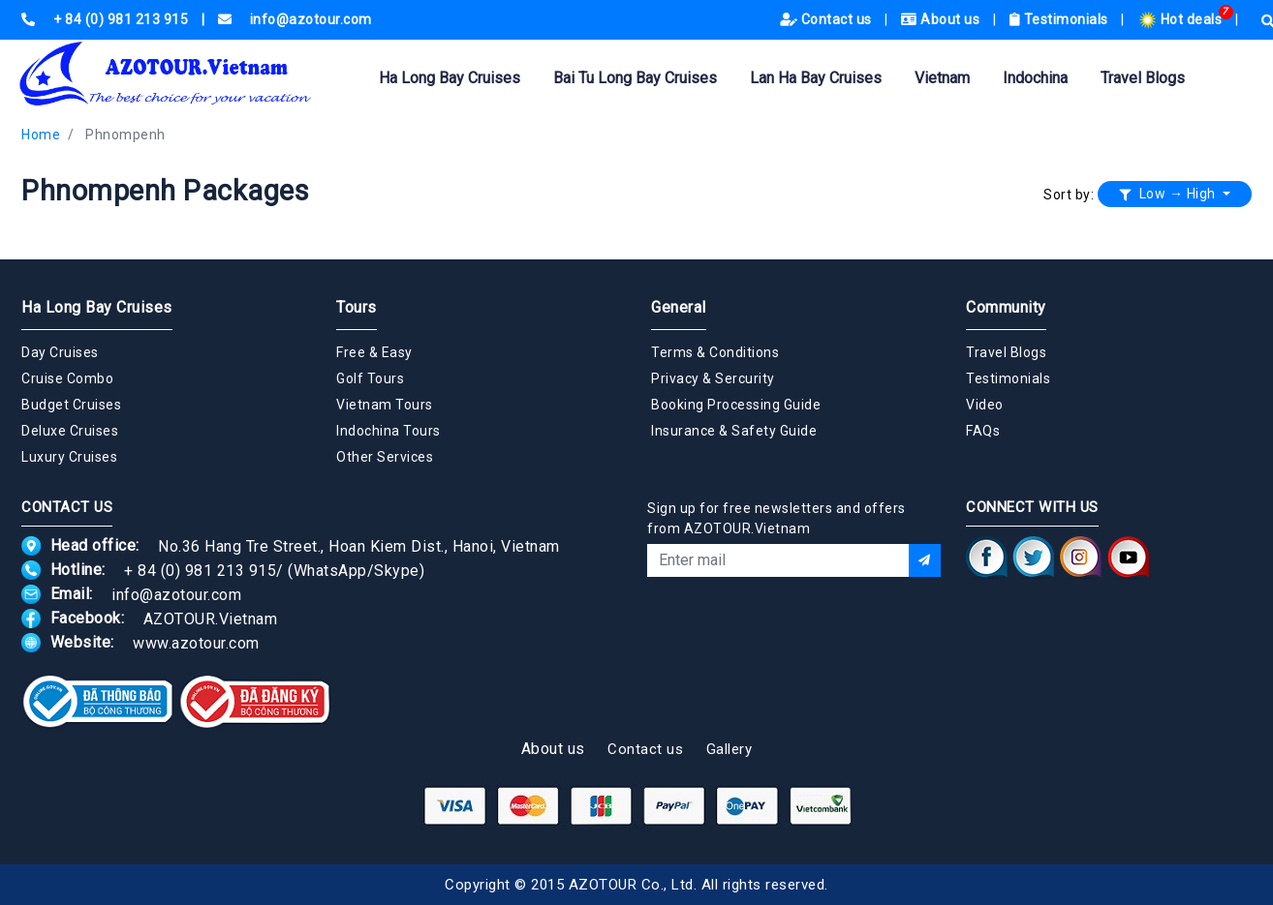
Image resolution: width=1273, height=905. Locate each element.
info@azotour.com (176, 594)
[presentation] (794, 629)
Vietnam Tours (384, 404)
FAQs (983, 430)
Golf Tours (370, 378)
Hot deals (1181, 19)
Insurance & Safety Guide (734, 430)
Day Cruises (60, 352)
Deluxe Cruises (69, 430)
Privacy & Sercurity (713, 378)
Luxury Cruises (69, 457)
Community (1006, 307)
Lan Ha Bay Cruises (816, 78)
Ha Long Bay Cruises (449, 78)
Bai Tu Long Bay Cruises (635, 78)
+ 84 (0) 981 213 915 (200, 569)
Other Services (384, 457)
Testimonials (1060, 19)
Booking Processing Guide (736, 404)
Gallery (729, 749)
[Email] (778, 560)
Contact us (828, 19)
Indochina (1035, 78)
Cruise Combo (67, 378)
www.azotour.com (196, 642)
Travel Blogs (1143, 78)
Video (985, 404)
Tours (356, 307)
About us (942, 19)
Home (40, 134)
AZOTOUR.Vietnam (210, 618)
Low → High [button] (1169, 193)
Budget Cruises (71, 404)
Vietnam (942, 78)
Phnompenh (125, 134)
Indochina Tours (388, 430)
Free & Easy (374, 352)
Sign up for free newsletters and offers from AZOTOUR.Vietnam (776, 518)
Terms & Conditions (715, 352)
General (678, 307)
